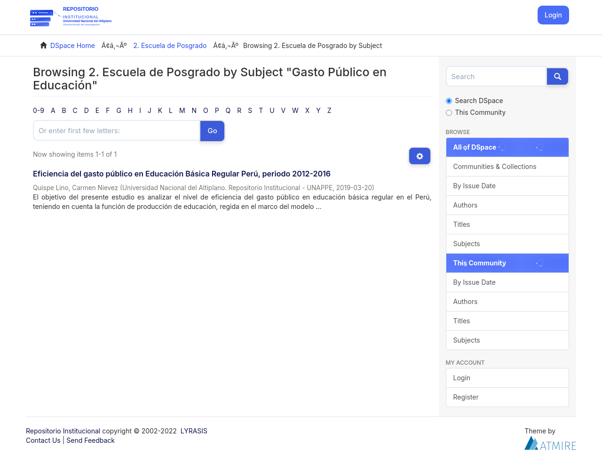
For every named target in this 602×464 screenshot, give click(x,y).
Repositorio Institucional (63, 431)
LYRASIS (194, 431)
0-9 (38, 110)
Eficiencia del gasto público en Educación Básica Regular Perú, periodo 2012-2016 (182, 173)
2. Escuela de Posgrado (169, 45)
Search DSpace (474, 100)
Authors (465, 205)
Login (462, 378)
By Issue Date (474, 186)
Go (212, 130)
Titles (461, 224)
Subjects (466, 244)
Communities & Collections (495, 166)
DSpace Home (72, 45)
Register (466, 397)
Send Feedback (90, 440)
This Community (476, 112)
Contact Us (43, 440)
